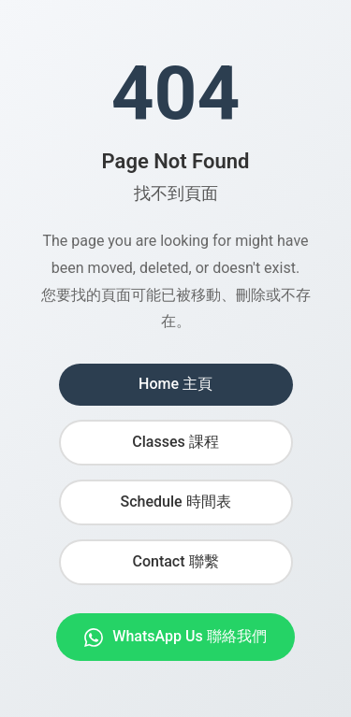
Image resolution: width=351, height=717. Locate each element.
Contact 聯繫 (175, 561)
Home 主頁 (175, 384)
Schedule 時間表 (175, 501)
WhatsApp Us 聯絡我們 (175, 637)
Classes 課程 (175, 442)
